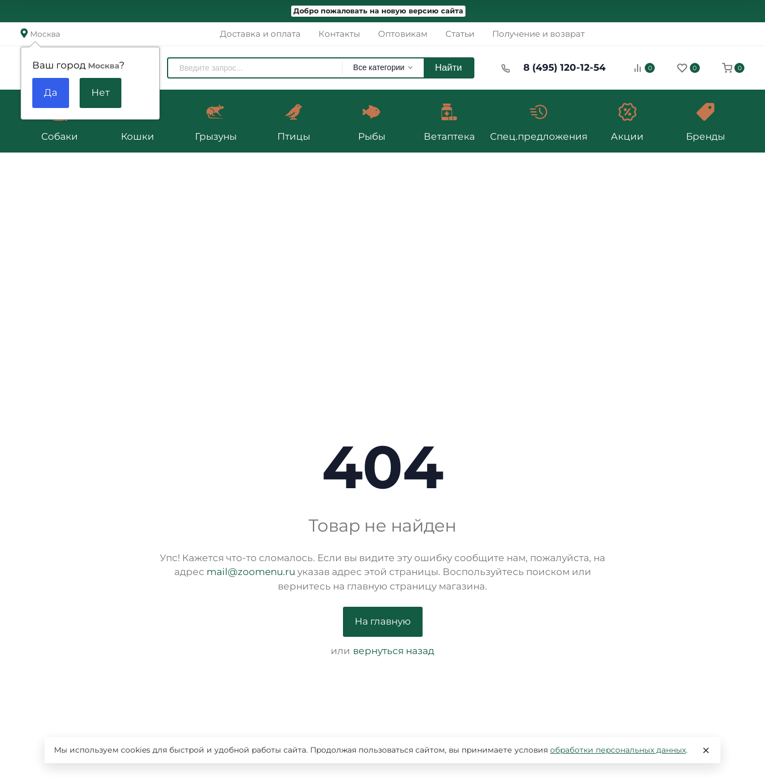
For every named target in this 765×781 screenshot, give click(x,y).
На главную (383, 621)
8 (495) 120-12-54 (564, 67)
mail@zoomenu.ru (251, 571)
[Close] (706, 750)
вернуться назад (393, 650)
